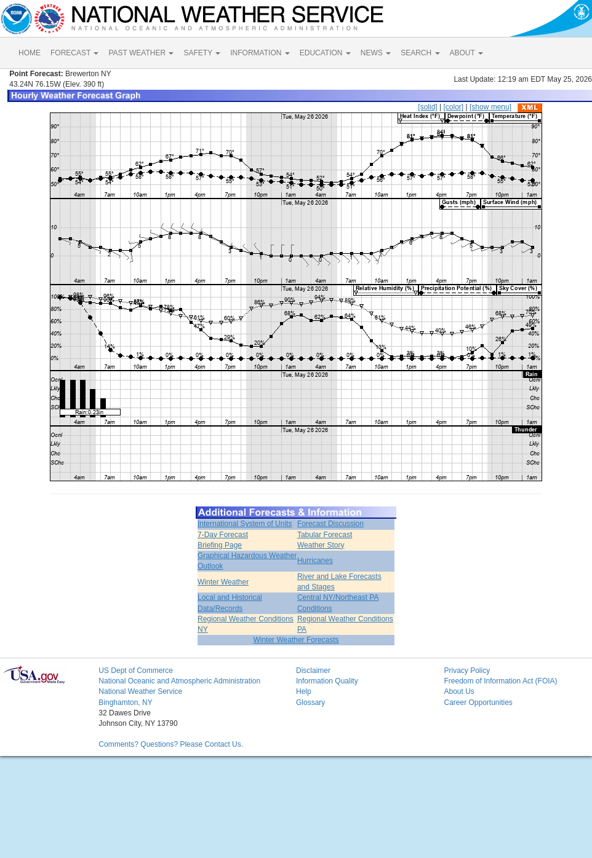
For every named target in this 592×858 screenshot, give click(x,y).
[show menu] (490, 107)
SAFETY (201, 53)
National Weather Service (140, 691)
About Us (459, 691)
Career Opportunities (478, 702)
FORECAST (74, 53)
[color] (453, 107)
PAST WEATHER (141, 53)
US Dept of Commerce (135, 670)
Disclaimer (313, 670)
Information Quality (327, 681)
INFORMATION (259, 53)
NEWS (376, 53)
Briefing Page (220, 545)
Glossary (310, 702)
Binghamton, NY (125, 702)
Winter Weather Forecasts (295, 640)
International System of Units (245, 523)
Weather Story (320, 545)
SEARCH (420, 53)
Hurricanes (315, 560)
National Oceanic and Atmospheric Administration (179, 681)
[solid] (427, 107)
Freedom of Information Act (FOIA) (500, 681)
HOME (29, 53)
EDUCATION (325, 53)
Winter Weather (223, 582)
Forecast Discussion (330, 523)
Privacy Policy (467, 670)
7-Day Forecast (223, 534)
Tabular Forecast (324, 534)
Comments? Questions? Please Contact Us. (170, 744)
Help (303, 691)
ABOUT (466, 53)
